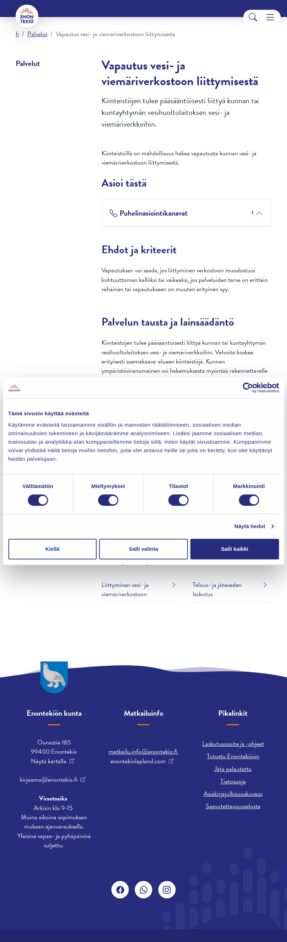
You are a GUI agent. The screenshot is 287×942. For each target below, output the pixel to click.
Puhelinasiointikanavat (186, 213)
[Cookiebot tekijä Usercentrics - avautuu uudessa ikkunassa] (248, 387)
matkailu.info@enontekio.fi (144, 751)
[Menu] (270, 17)
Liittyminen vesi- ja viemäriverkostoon (125, 589)
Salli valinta (143, 549)
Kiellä (52, 549)
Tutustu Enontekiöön (233, 756)
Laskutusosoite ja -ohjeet (233, 743)
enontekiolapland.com (138, 761)
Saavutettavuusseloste (233, 806)
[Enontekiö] (27, 16)
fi (17, 34)
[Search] (253, 17)
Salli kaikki (234, 549)
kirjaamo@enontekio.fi (48, 779)
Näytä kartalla (48, 761)
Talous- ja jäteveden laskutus (217, 589)
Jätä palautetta (233, 769)
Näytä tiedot (249, 526)
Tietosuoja (233, 781)
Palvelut (37, 34)
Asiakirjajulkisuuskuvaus (233, 793)
